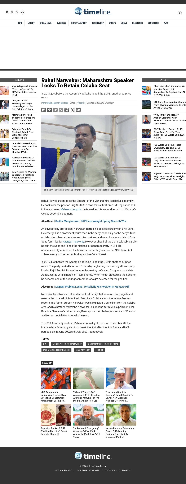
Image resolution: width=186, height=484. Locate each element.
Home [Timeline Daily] (20, 23)
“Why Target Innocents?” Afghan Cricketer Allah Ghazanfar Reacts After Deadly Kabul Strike (170, 119)
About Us (126, 470)
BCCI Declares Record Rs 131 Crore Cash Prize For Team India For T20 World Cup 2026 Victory (169, 133)
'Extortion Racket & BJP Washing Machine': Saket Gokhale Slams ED (54, 431)
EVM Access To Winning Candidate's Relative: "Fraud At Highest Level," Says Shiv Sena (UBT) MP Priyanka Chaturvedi (24, 176)
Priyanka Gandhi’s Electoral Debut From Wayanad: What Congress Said (23, 133)
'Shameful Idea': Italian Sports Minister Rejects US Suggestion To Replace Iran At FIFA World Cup (169, 90)
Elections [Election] (137, 23)
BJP (45, 344)
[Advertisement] (93, 48)
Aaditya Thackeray (73, 241)
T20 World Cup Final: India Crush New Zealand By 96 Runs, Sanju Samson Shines (168, 147)
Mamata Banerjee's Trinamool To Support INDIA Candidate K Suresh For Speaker (23, 119)
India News (46, 23)
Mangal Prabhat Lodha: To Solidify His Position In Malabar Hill (92, 286)
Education (153, 23)
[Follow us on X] (17, 12)
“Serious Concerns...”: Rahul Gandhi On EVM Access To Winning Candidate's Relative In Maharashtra (24, 162)
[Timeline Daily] (93, 455)
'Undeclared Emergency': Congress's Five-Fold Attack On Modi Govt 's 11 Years (86, 432)
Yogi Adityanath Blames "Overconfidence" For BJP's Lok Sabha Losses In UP (24, 90)
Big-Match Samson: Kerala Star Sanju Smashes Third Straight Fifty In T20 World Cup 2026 (170, 176)
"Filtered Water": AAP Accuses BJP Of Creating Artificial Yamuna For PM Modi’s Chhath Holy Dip (86, 396)
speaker (99, 350)
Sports (112, 23)
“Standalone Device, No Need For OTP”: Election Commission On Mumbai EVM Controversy (24, 147)
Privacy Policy (63, 470)
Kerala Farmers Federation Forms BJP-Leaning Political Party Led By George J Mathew (120, 432)
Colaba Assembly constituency (67, 344)
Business (61, 23)
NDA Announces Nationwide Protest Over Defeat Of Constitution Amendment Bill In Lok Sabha (53, 396)
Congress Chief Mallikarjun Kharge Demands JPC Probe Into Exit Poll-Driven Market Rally (22, 105)
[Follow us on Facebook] (6, 12)
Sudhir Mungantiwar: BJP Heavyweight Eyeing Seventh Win (90, 221)
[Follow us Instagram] (12, 12)
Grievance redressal (88, 470)
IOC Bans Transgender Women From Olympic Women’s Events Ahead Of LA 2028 (170, 105)
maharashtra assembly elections (54, 103)
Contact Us (110, 470)
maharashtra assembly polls (56, 350)
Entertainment (79, 23)
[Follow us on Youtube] (22, 12)
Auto (166, 23)
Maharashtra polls (71, 209)
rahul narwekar (83, 350)
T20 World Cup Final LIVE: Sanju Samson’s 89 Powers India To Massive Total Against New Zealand (169, 162)
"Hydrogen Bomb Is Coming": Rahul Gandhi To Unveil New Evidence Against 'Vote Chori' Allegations (119, 396)
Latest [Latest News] (31, 23)
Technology (98, 23)
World (124, 23)
